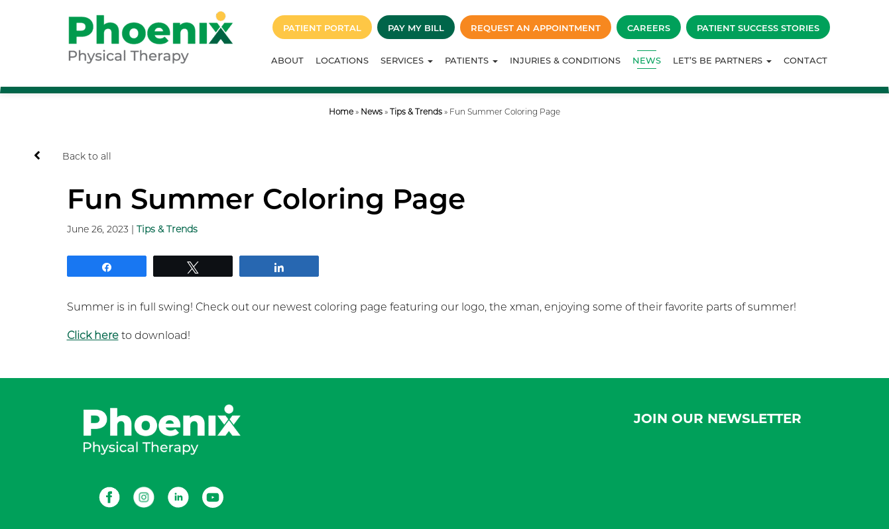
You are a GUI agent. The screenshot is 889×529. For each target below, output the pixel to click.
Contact (805, 60)
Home (341, 112)
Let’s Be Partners (722, 60)
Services (407, 60)
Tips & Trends (416, 112)
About (287, 60)
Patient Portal (322, 28)
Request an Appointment (536, 28)
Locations (342, 60)
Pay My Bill (416, 28)
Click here (93, 335)
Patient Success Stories (758, 28)
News (646, 60)
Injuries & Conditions (565, 60)
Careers (648, 28)
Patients (471, 60)
